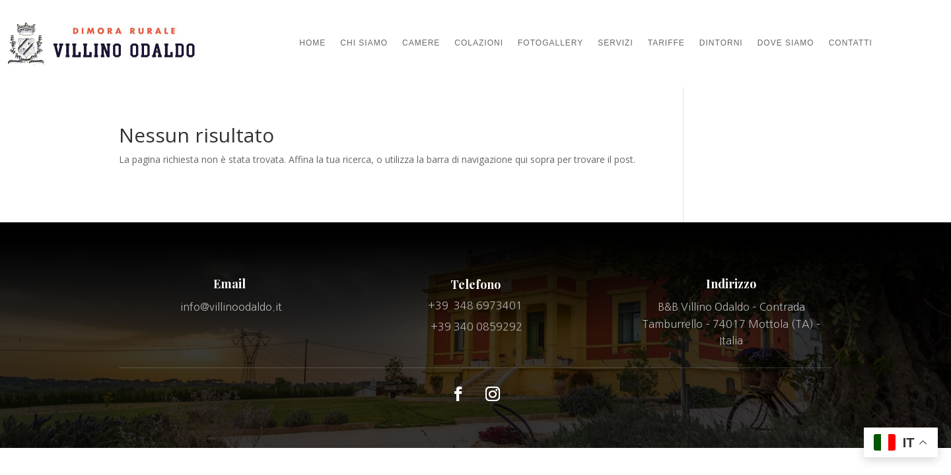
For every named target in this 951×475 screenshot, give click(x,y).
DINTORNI (721, 43)
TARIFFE (666, 43)
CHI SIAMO (364, 43)
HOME (312, 43)
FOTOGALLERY (550, 43)
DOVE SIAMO (785, 43)
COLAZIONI (478, 43)
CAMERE (421, 43)
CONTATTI (850, 43)
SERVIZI (615, 43)
